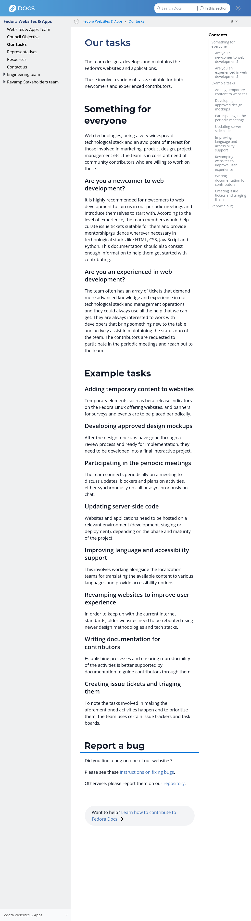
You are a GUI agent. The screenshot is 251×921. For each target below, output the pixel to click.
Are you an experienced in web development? (231, 72)
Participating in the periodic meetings (230, 117)
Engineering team (23, 74)
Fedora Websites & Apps (27, 21)
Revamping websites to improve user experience (226, 163)
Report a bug (222, 206)
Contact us (17, 67)
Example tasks (223, 83)
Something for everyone (223, 44)
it (232, 21)
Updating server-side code (228, 128)
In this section (213, 8)
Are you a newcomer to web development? (229, 57)
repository (174, 783)
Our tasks (17, 44)
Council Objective (23, 37)
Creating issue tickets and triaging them (230, 195)
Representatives (22, 51)
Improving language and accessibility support (226, 143)
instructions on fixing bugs (147, 772)
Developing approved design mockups (228, 104)
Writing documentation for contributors (230, 180)
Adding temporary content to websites (231, 91)
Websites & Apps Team (28, 29)
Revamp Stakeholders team (33, 82)
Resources (16, 59)
